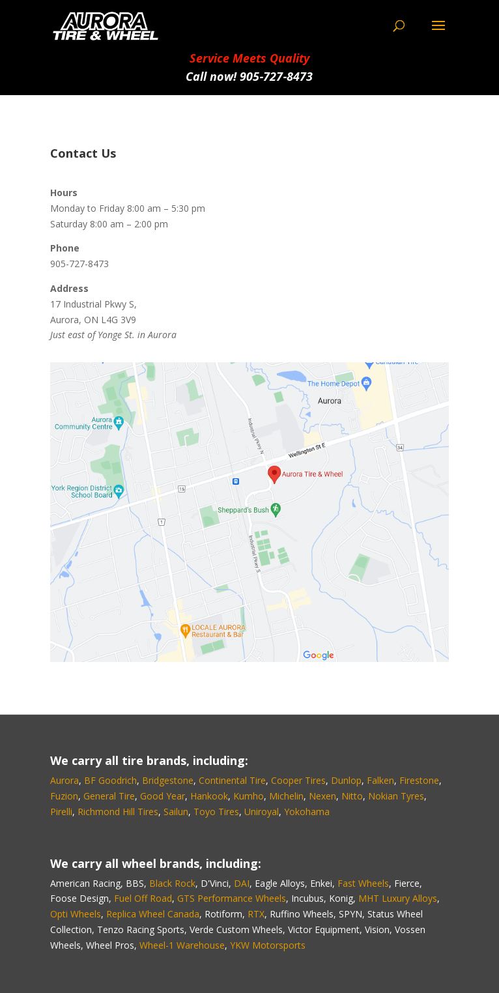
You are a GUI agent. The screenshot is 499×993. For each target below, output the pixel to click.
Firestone (419, 780)
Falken (380, 780)
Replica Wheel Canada (152, 914)
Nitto (352, 796)
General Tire (109, 796)
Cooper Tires (298, 780)
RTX (256, 914)
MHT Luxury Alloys (397, 898)
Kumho (248, 796)
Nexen (322, 796)
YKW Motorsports (268, 945)
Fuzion (64, 796)
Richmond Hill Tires (118, 811)
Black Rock (172, 883)
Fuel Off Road (143, 898)
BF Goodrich (110, 780)
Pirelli (61, 811)
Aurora (64, 780)
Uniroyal (261, 811)
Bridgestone (167, 780)
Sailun (176, 811)
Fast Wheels (363, 883)
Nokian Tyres (396, 796)
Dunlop (346, 780)
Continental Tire (232, 780)
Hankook (209, 796)
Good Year (162, 796)
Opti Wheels (75, 914)
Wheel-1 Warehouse (182, 945)
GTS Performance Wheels (231, 898)
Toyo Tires (216, 811)
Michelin (286, 796)
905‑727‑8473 (276, 76)
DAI (242, 883)
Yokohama (307, 811)
